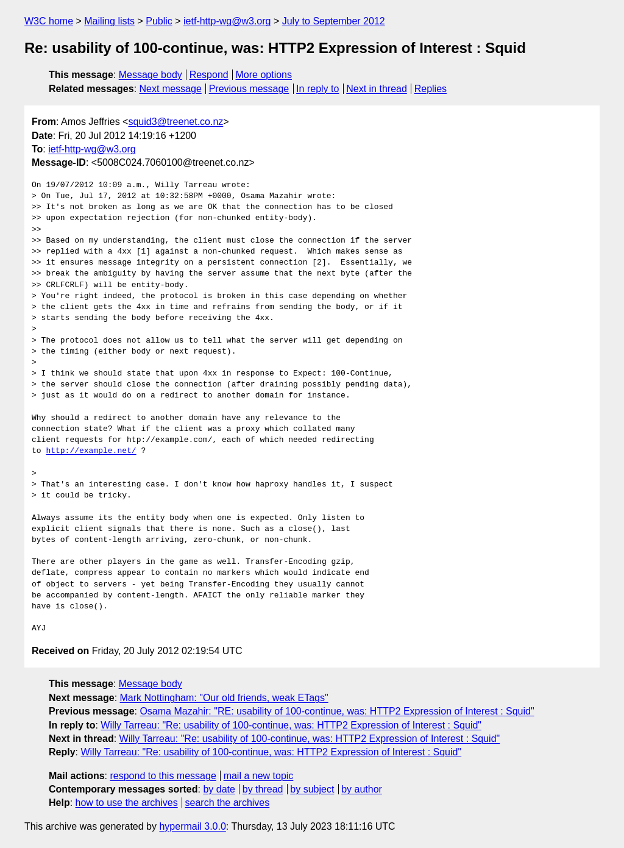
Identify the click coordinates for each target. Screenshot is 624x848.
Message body (150, 74)
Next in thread (376, 89)
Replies (430, 89)
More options (264, 74)
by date (219, 789)
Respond (209, 74)
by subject (312, 789)
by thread (263, 789)
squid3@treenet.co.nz (175, 121)
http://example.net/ (91, 451)
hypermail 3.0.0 (192, 826)
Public (159, 21)
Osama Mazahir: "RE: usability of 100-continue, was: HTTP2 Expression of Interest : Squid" (337, 711)
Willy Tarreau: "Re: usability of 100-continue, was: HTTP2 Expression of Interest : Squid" (291, 725)
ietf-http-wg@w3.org (227, 21)
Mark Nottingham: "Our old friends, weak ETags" (224, 698)
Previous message (249, 89)
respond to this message (163, 776)
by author (361, 789)
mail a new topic (259, 776)
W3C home (48, 21)
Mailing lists (109, 21)
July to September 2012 (333, 21)
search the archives (227, 802)
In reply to (317, 89)
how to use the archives (127, 802)
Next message (171, 89)
